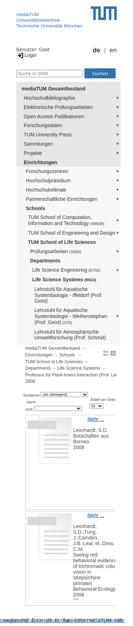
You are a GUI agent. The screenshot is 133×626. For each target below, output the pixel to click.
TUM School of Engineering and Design (71, 233)
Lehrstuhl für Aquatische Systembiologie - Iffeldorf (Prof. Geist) (68, 295)
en (113, 50)
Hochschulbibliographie (49, 98)
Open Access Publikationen (54, 116)
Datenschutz (45, 620)
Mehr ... (95, 419)
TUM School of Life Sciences (62, 242)
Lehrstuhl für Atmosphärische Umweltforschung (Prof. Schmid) (70, 335)
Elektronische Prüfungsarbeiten (58, 107)
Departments (45, 261)
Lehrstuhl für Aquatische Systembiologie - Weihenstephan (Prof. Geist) (70, 316)
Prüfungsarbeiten (55, 251)
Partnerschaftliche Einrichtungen (62, 199)
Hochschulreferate (46, 190)
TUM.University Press (48, 134)
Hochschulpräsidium (48, 180)
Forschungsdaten (43, 125)
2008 (30, 381)
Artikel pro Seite (103, 400)
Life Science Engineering (66, 270)
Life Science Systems (64, 279)
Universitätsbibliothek (38, 20)
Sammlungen (38, 144)
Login (26, 55)
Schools (35, 208)
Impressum (110, 620)
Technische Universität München (49, 25)
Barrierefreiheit (78, 620)
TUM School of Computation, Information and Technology (66, 220)
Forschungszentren (47, 171)
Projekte (33, 153)
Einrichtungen (40, 162)
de (96, 50)
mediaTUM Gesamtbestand (53, 89)
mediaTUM (27, 14)
